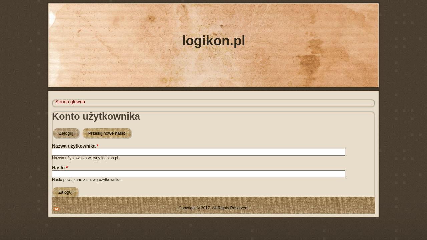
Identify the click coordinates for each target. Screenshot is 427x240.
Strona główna (70, 101)
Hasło (60, 167)
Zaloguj (69, 132)
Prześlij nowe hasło (106, 133)
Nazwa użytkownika (75, 146)
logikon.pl (213, 40)
